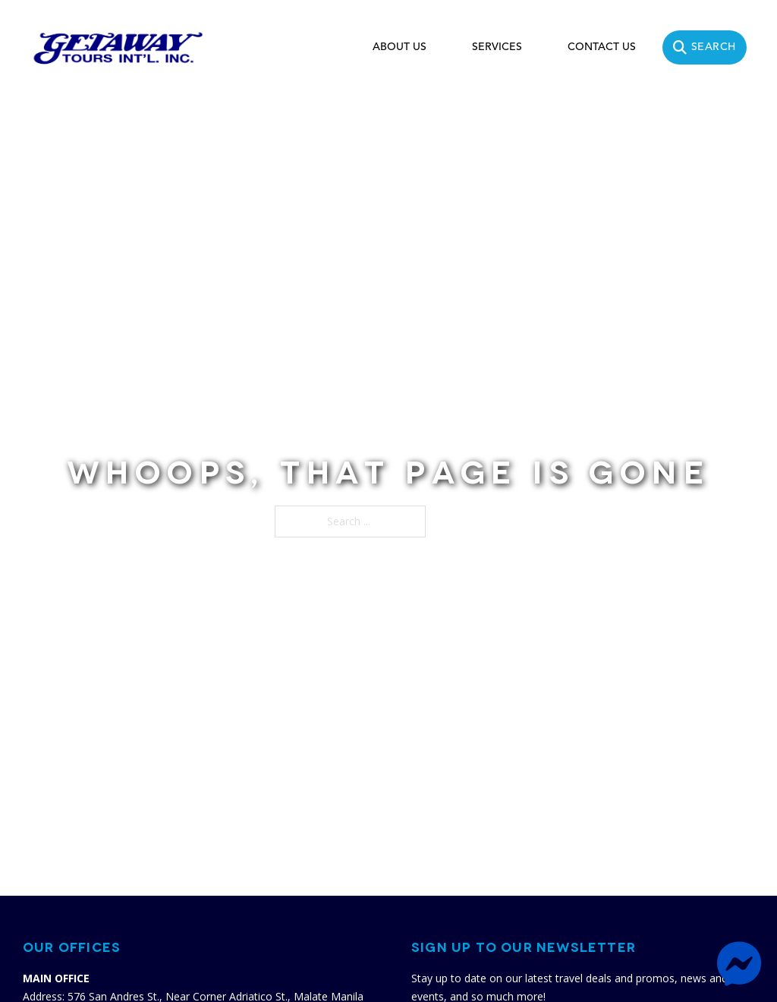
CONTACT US (602, 47)
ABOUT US (399, 47)
